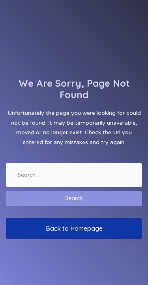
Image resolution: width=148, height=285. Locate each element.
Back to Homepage (74, 228)
